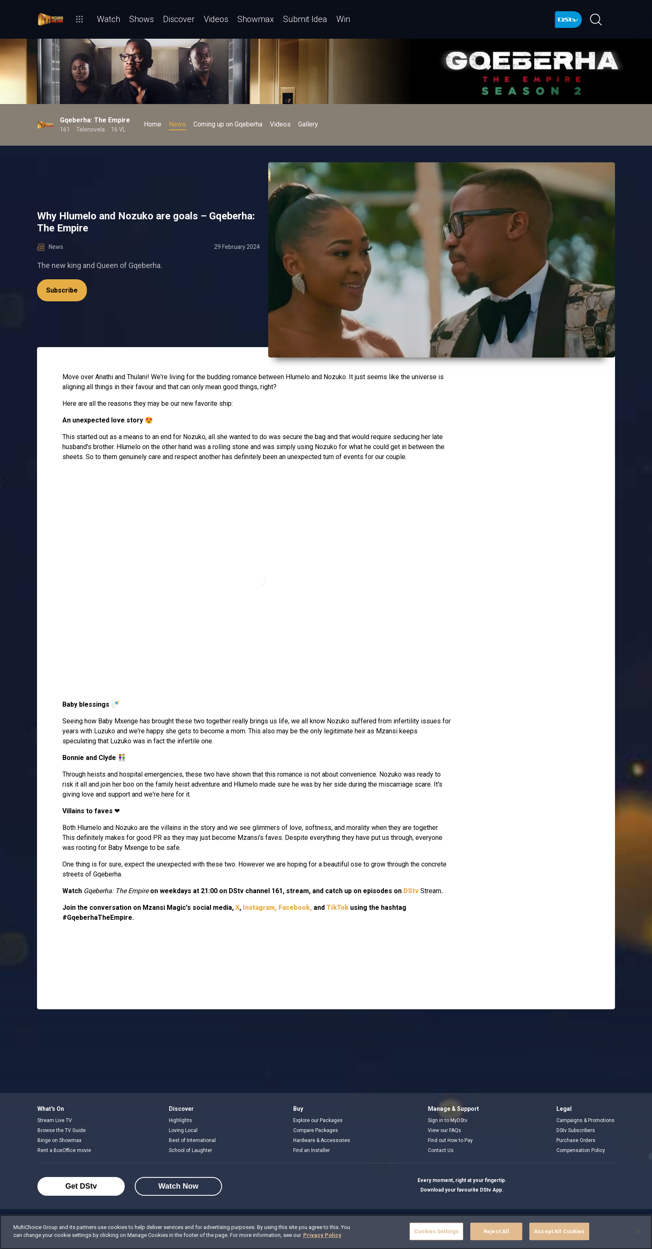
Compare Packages (315, 1130)
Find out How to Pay (450, 1140)
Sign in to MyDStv (447, 1120)
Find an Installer (311, 1150)
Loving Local (183, 1130)
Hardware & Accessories (321, 1140)
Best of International (192, 1140)
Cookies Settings (436, 1231)
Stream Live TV (54, 1120)
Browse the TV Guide (61, 1130)
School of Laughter (190, 1150)
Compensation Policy (580, 1150)
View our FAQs (444, 1130)
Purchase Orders (575, 1140)
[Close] (639, 1231)
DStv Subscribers (575, 1130)
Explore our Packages (318, 1120)
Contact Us (441, 1150)
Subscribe (62, 290)
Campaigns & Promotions (585, 1120)
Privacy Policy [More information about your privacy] (322, 1235)
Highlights (180, 1120)
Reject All (496, 1231)
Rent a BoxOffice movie (64, 1150)
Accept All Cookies (559, 1231)
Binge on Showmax (59, 1140)
